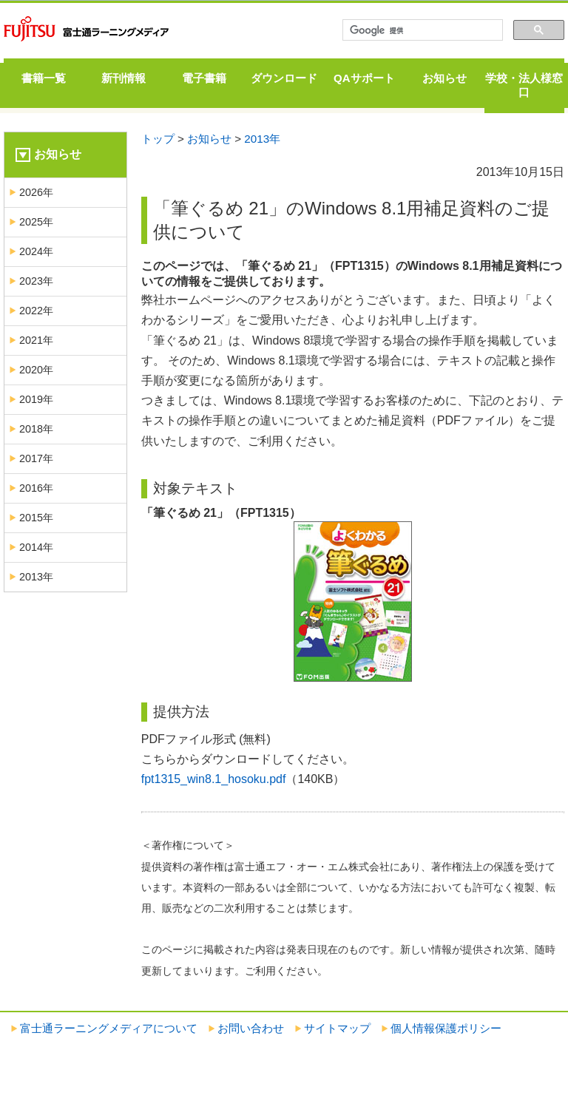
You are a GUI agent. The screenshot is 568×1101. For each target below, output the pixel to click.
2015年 (36, 518)
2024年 (36, 251)
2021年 (36, 340)
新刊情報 (123, 78)
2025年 (36, 222)
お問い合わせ (250, 1028)
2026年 (36, 192)
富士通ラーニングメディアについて (108, 1028)
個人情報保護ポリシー (445, 1028)
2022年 (36, 310)
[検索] (421, 30)
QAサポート (364, 78)
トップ (158, 138)
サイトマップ (337, 1028)
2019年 (36, 399)
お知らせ (444, 78)
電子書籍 (204, 78)
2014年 (36, 547)
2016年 (36, 488)
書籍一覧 (43, 78)
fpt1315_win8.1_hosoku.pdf (213, 779)
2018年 (36, 429)
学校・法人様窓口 (524, 85)
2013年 (262, 138)
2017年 (36, 458)
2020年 (36, 370)
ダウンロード (284, 78)
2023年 (36, 281)
